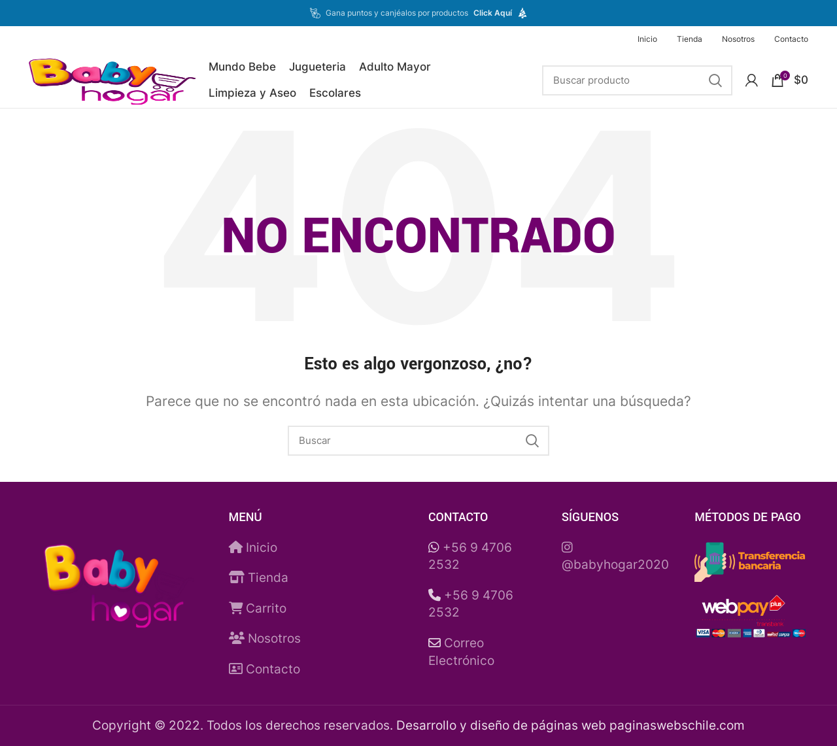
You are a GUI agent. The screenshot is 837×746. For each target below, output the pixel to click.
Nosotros (265, 638)
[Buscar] (637, 80)
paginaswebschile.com (677, 725)
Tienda (258, 577)
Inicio (253, 547)
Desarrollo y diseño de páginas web (501, 725)
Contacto (264, 669)
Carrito (257, 608)
